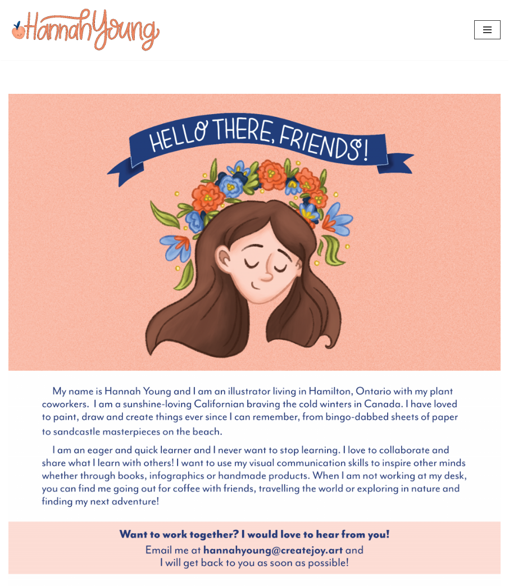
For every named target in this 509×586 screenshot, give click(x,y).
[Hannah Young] (85, 30)
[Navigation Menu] (487, 29)
